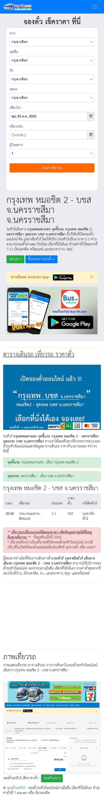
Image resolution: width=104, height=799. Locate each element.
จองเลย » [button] (15, 259)
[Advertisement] (52, 615)
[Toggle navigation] (95, 7)
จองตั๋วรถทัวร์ (16, 788)
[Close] (91, 277)
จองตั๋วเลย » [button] (52, 778)
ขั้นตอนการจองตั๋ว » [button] (41, 259)
